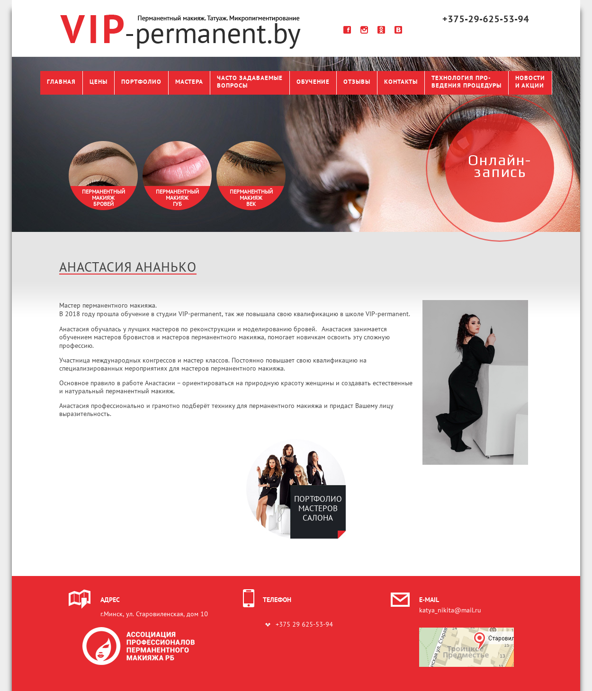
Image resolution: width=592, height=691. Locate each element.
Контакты (401, 82)
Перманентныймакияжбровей (103, 198)
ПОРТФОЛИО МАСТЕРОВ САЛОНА (318, 509)
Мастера (189, 82)
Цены (99, 82)
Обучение (313, 82)
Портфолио (141, 82)
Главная (61, 82)
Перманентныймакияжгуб (177, 198)
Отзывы (356, 82)
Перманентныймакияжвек (251, 198)
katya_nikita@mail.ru (450, 611)
